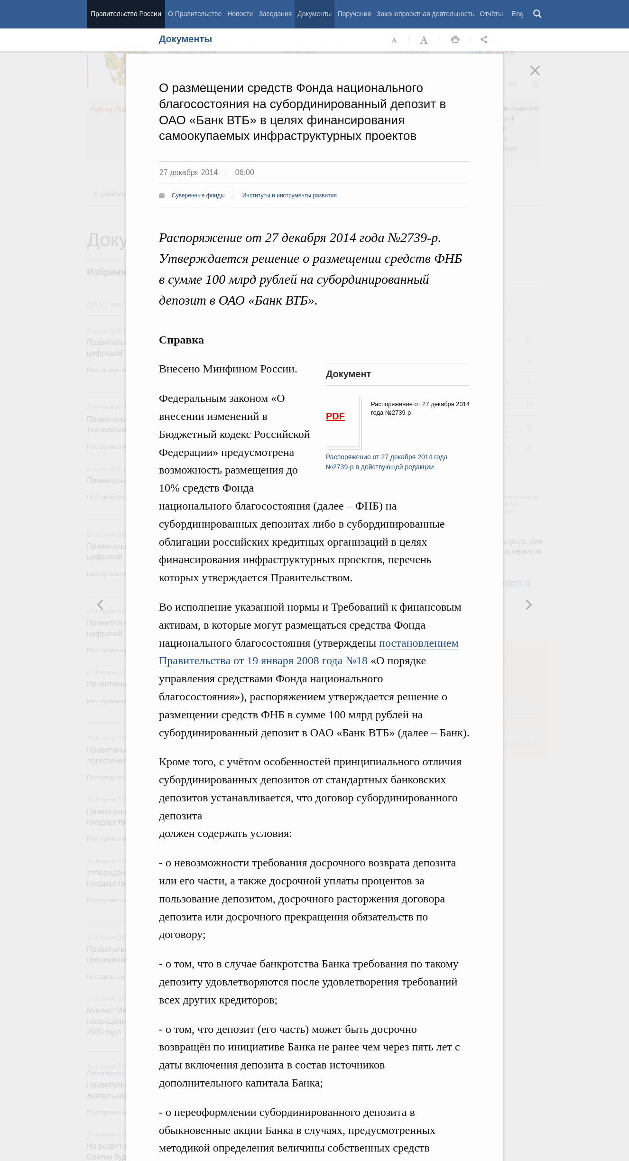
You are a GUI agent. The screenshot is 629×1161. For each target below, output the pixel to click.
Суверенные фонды (198, 195)
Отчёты (491, 14)
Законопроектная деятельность (425, 14)
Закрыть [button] (541, 76)
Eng (518, 14)
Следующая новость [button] (100, 604)
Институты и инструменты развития (289, 195)
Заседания (275, 14)
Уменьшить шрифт (394, 39)
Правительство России (126, 14)
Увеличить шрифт (425, 39)
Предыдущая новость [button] (528, 604)
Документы (314, 14)
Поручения (354, 14)
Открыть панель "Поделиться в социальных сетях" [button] (485, 39)
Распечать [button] (455, 39)
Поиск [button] (538, 14)
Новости (240, 14)
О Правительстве (195, 14)
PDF (335, 416)
